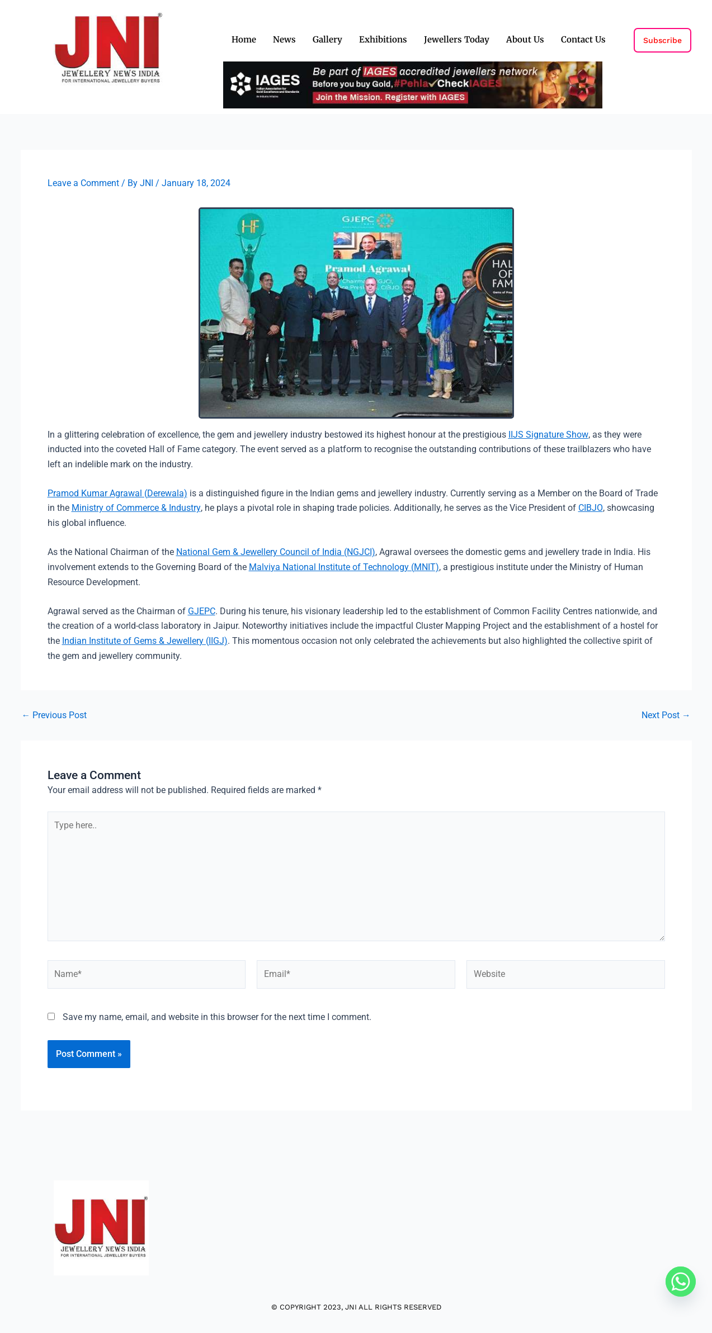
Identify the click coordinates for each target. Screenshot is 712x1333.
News (284, 39)
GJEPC (201, 609)
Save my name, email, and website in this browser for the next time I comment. (217, 1018)
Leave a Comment (83, 183)
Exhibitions (383, 39)
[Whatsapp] (681, 1281)
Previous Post (54, 713)
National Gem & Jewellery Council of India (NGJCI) (275, 551)
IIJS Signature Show (548, 434)
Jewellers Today (456, 39)
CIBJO (590, 507)
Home (244, 39)
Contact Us (583, 39)
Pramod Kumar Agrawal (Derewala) (117, 492)
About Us (525, 39)
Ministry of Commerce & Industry (136, 507)
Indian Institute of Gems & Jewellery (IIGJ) (145, 639)
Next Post (666, 713)
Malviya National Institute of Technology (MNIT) (344, 566)
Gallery (327, 39)
